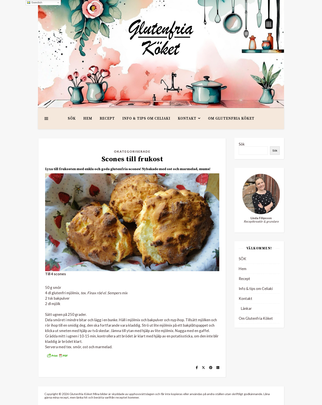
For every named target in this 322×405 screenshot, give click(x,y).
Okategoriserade (132, 151)
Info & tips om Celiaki (146, 118)
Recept (107, 118)
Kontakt (187, 118)
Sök (242, 144)
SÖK (72, 118)
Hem (87, 118)
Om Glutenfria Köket (231, 118)
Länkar (246, 308)
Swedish (34, 2)
